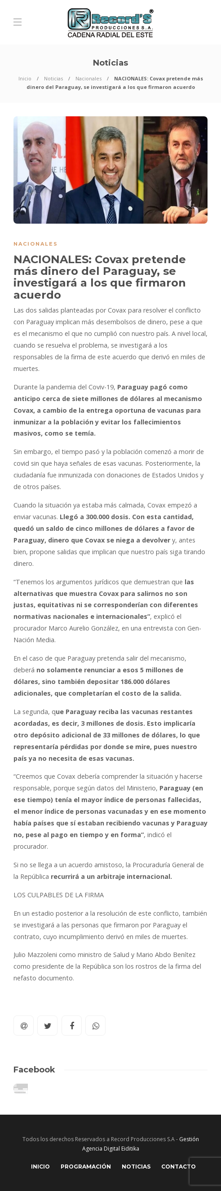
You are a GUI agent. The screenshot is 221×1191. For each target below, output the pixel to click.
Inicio (24, 78)
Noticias (53, 78)
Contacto (178, 1166)
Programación (86, 1166)
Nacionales (88, 78)
